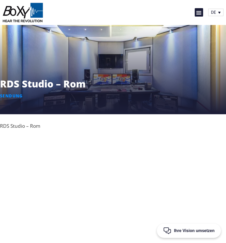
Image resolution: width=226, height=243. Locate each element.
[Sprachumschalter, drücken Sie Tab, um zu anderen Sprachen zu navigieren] (215, 12)
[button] (199, 12)
